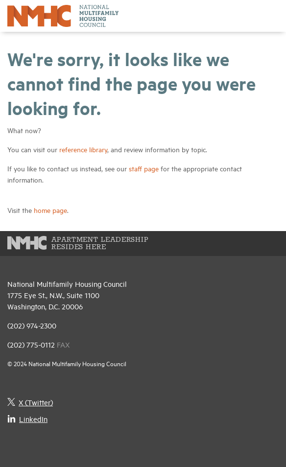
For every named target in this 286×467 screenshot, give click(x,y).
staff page (144, 168)
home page (50, 209)
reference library (83, 149)
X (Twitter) (30, 402)
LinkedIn (27, 418)
